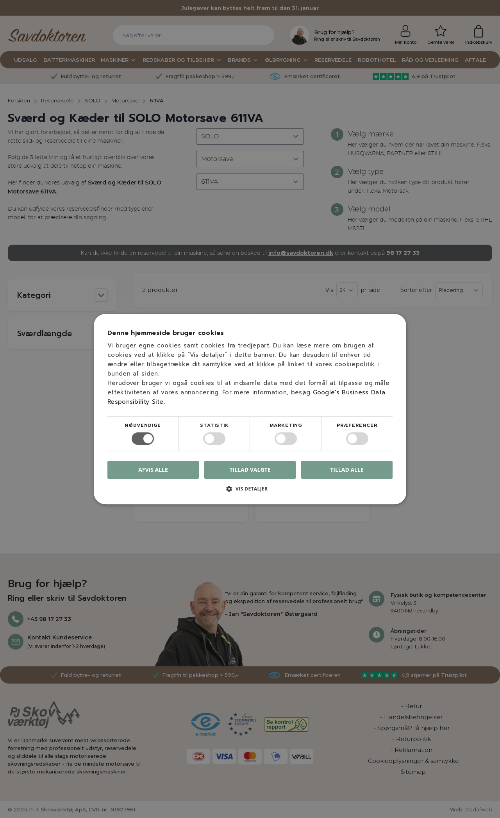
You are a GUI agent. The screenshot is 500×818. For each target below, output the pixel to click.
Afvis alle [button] (153, 469)
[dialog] (250, 409)
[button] (250, 491)
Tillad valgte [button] (250, 469)
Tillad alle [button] (347, 469)
